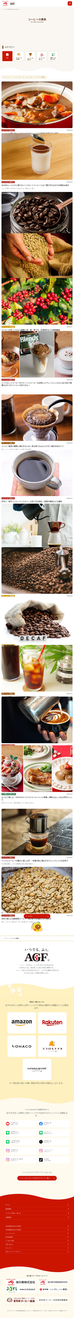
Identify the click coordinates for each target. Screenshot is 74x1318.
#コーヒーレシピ (7, 77)
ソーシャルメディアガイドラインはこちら (37, 1172)
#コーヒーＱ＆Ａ (29, 77)
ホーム (6, 938)
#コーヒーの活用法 (40, 77)
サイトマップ (10, 1310)
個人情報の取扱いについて (23, 1310)
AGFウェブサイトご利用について (57, 1311)
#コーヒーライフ (18, 77)
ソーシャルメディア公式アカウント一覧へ (37, 1178)
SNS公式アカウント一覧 (39, 1310)
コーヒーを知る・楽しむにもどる (10, 9)
